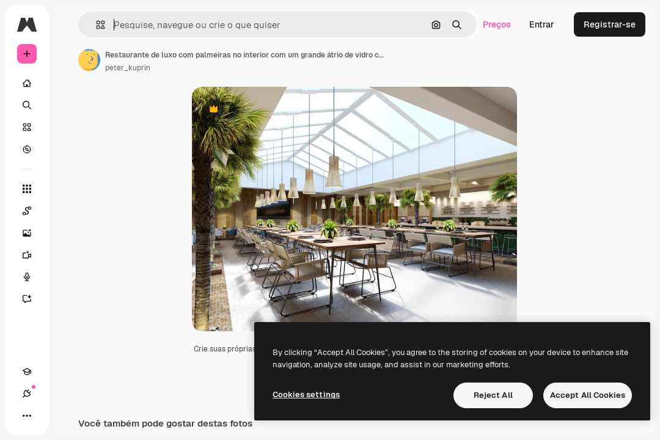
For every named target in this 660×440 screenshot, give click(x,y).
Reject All (493, 395)
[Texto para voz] (33, 277)
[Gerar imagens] (33, 233)
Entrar (541, 24)
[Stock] (27, 127)
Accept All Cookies (587, 395)
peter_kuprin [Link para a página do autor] (127, 68)
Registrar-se (610, 24)
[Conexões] (27, 393)
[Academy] (27, 371)
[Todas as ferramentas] (27, 189)
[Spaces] (33, 211)
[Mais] (27, 415)
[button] (95, 24)
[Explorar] (27, 149)
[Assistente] (33, 299)
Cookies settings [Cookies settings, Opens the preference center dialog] (306, 394)
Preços (497, 24)
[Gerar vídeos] (33, 255)
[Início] (27, 83)
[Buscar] (27, 105)
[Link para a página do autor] (89, 60)
